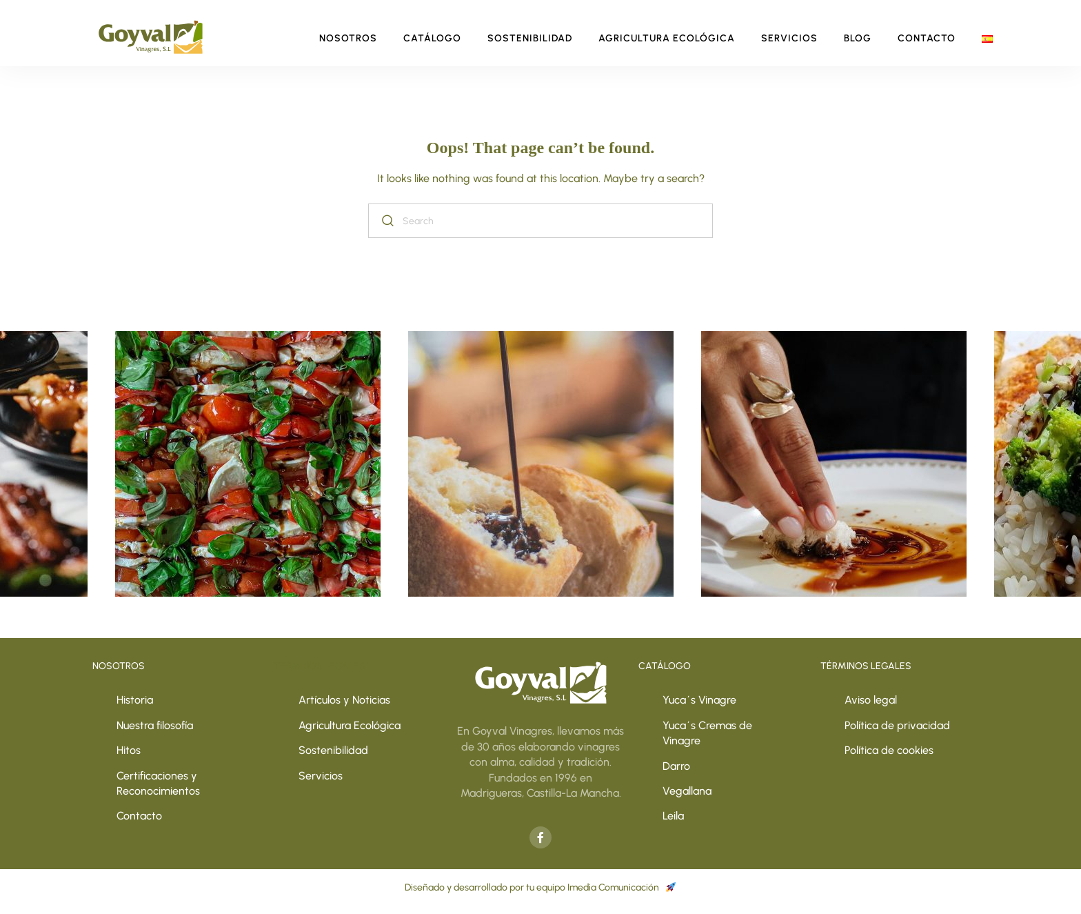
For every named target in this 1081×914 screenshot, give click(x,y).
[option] (540, 464)
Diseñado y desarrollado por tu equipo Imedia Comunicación (540, 887)
